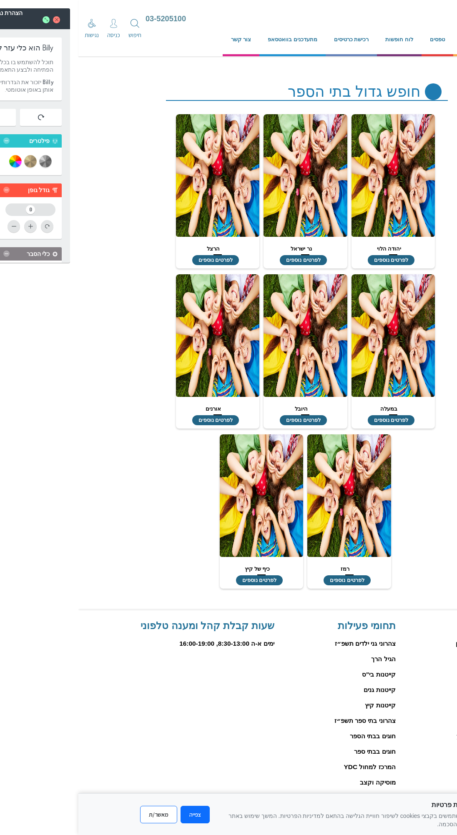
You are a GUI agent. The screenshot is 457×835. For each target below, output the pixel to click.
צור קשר (163, 39)
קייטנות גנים (301, 689)
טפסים (359, 39)
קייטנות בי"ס (300, 674)
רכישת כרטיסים (273, 39)
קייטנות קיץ (301, 705)
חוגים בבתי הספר (294, 736)
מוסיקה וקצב (299, 782)
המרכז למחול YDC (291, 766)
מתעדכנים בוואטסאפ (214, 39)
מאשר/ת (80, 814)
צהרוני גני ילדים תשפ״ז (286, 643)
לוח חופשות (321, 39)
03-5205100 (87, 19)
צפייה (117, 814)
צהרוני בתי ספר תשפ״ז (286, 720)
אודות (420, 39)
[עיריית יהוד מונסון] (374, 19)
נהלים (390, 39)
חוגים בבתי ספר (296, 751)
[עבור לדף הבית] (277, 19)
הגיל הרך (305, 658)
